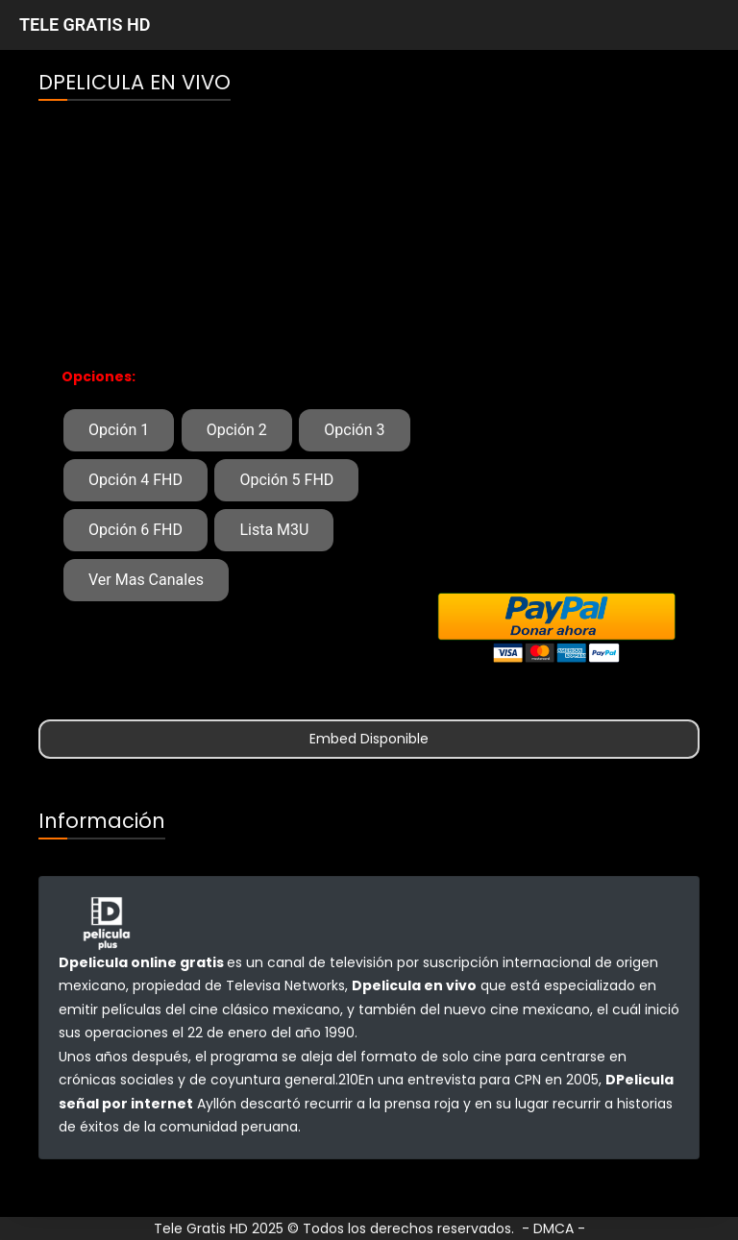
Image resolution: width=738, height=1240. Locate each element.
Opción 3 (354, 430)
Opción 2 (237, 430)
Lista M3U (273, 530)
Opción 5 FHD (286, 480)
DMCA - (559, 1228)
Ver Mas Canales (146, 580)
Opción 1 (118, 430)
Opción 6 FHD (135, 530)
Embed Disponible (369, 738)
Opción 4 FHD (135, 480)
